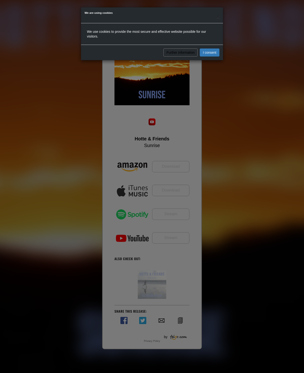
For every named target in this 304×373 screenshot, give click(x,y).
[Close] (218, 16)
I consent (209, 52)
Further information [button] (180, 52)
